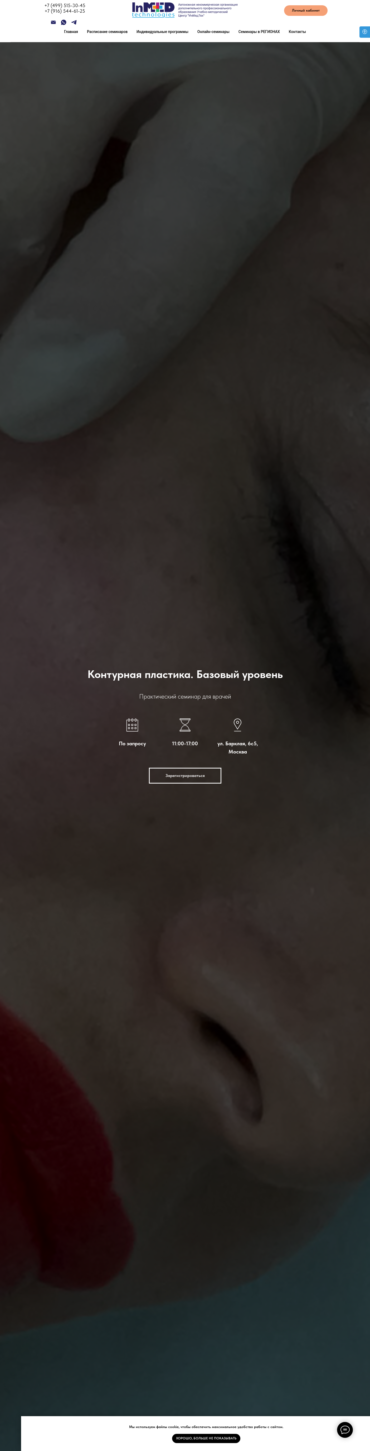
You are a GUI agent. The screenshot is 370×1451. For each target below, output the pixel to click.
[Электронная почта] (53, 24)
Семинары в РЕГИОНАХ (259, 32)
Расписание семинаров (107, 32)
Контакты (297, 32)
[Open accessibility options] (364, 32)
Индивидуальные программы (162, 32)
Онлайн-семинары (213, 32)
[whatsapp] (63, 24)
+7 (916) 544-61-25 (65, 11)
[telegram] (74, 24)
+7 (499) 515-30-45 (64, 5)
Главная (71, 32)
